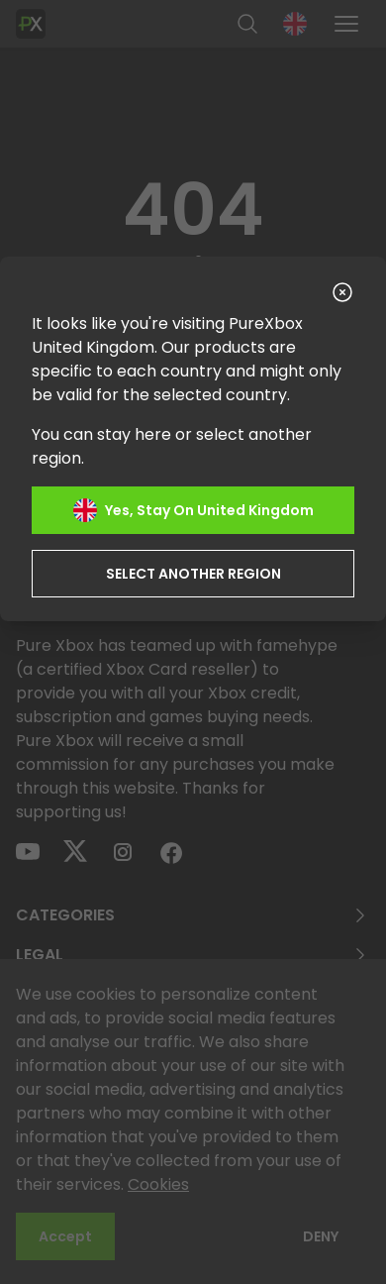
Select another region (193, 574)
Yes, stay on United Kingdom (193, 510)
